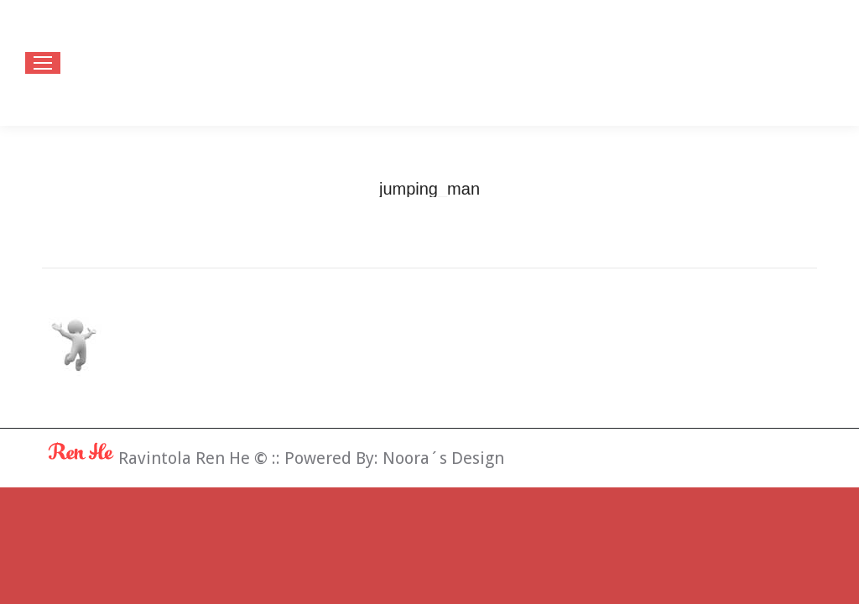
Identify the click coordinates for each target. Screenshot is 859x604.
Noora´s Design (443, 458)
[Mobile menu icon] (42, 63)
